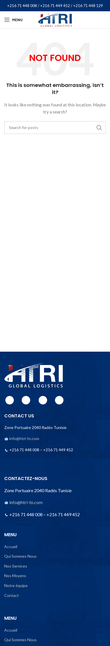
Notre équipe (16, 585)
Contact (11, 595)
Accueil (10, 546)
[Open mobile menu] (13, 19)
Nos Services (15, 566)
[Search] (55, 127)
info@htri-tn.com (24, 438)
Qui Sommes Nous (20, 556)
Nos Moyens (15, 575)
